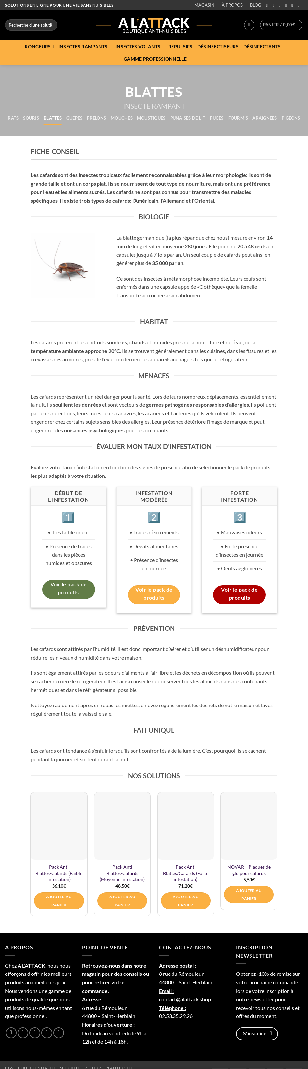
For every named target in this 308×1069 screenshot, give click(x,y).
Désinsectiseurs (218, 46)
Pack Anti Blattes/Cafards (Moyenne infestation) (122, 873)
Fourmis (238, 118)
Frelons (96, 118)
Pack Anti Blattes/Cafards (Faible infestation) (58, 873)
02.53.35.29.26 (176, 1016)
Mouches (122, 118)
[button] (249, 25)
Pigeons (291, 118)
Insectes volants (139, 46)
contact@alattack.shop (185, 999)
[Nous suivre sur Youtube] (300, 5)
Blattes (53, 118)
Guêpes (74, 118)
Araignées (264, 118)
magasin (91, 974)
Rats (13, 118)
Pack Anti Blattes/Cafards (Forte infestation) (185, 873)
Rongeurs (39, 46)
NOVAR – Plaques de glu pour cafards (249, 870)
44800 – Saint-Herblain (108, 1016)
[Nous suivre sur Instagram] (275, 5)
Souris (31, 118)
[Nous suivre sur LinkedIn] (293, 5)
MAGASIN (204, 5)
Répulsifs (180, 46)
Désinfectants (262, 46)
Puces (216, 118)
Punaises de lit (188, 118)
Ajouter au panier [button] (59, 901)
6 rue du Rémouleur (104, 1008)
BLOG (255, 5)
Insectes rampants (84, 46)
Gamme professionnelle (155, 59)
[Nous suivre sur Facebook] (268, 5)
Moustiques (151, 118)
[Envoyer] (51, 25)
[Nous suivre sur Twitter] (281, 5)
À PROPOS (232, 5)
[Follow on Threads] (287, 5)
